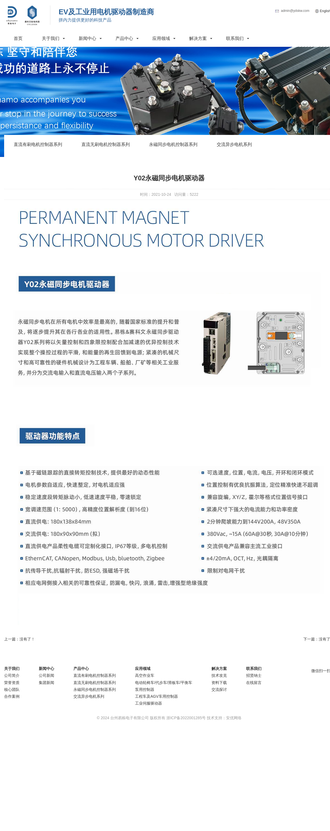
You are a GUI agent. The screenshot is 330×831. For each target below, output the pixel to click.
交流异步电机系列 (234, 144)
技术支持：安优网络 (224, 718)
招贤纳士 (254, 675)
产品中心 (124, 38)
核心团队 (12, 689)
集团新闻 (46, 682)
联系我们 (235, 38)
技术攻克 (219, 675)
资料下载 (219, 682)
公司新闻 (46, 675)
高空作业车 (144, 675)
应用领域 (161, 38)
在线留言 (254, 682)
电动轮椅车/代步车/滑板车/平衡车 (163, 682)
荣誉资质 (12, 682)
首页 (18, 38)
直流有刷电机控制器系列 (38, 144)
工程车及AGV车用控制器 (156, 696)
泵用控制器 (144, 689)
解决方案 (198, 38)
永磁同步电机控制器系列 (173, 144)
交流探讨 (219, 689)
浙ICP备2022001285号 (186, 718)
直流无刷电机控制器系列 (105, 144)
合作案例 (12, 696)
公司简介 (12, 675)
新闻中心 (87, 38)
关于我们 (50, 38)
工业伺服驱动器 (148, 703)
